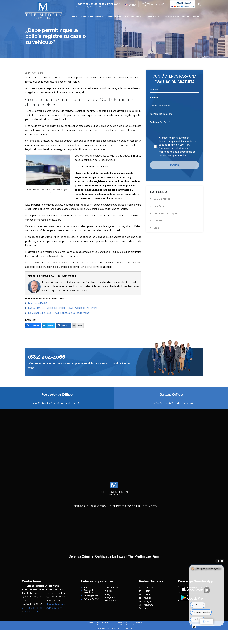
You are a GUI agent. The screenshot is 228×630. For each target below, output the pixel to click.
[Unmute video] (207, 590)
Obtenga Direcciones (32, 608)
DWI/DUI (159, 220)
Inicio (75, 17)
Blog (27, 72)
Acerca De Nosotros (89, 591)
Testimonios (111, 587)
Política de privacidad (102, 628)
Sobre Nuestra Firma (92, 17)
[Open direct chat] (217, 561)
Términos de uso (127, 628)
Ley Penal (37, 72)
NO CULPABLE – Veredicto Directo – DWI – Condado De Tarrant (62, 307)
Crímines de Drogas (165, 213)
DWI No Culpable (37, 303)
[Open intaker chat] (194, 627)
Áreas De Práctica (117, 17)
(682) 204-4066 (46, 357)
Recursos (136, 17)
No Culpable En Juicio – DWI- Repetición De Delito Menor (59, 313)
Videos (108, 591)
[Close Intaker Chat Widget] (222, 561)
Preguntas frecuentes (111, 599)
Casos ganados (154, 17)
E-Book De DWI (91, 599)
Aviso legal (116, 628)
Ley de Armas (162, 199)
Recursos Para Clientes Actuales (181, 17)
